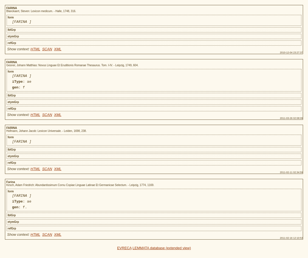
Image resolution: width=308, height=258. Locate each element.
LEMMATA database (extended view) (161, 255)
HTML (35, 50)
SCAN (47, 50)
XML (57, 50)
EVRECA (124, 255)
